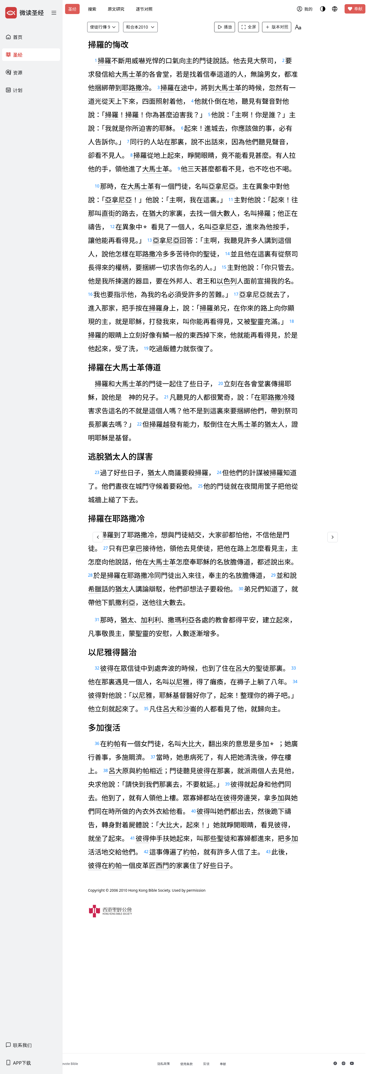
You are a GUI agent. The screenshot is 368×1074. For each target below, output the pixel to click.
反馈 (227, 1064)
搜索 (92, 9)
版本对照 (284, 27)
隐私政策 (184, 1064)
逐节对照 (144, 9)
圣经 (72, 9)
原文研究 (116, 9)
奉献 (355, 8)
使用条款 (207, 1064)
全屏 (256, 27)
